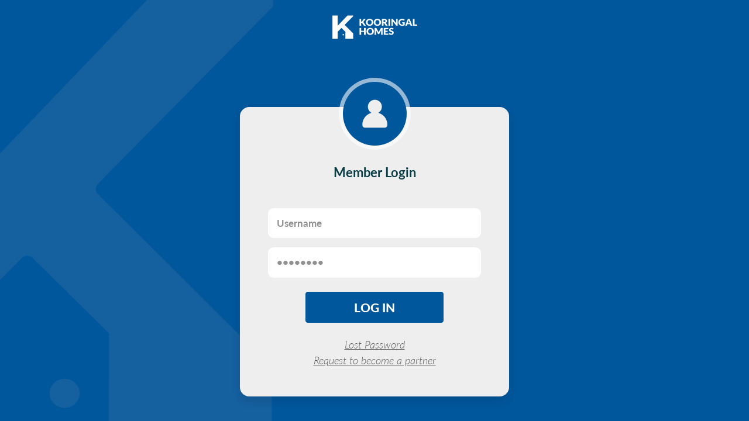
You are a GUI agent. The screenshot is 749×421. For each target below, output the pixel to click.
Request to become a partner (375, 360)
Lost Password (375, 344)
